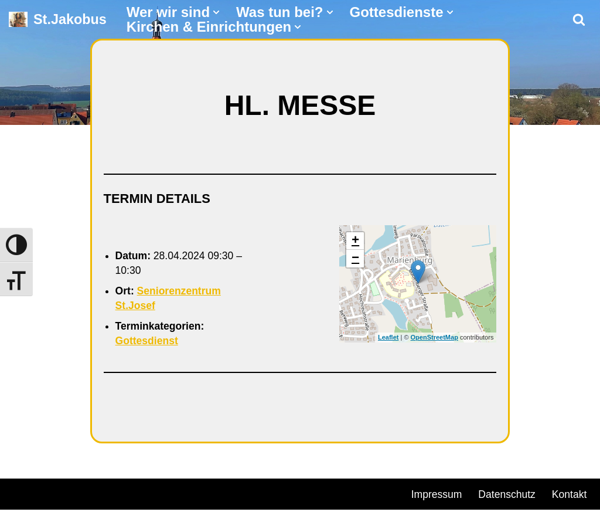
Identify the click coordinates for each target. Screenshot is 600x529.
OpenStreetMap (434, 338)
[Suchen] (578, 19)
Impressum (437, 495)
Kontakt (429, 513)
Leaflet (388, 338)
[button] (216, 12)
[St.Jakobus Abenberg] (58, 19)
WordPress (142, 494)
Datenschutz (509, 495)
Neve (21, 494)
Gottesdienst (147, 342)
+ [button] (355, 241)
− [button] (355, 259)
